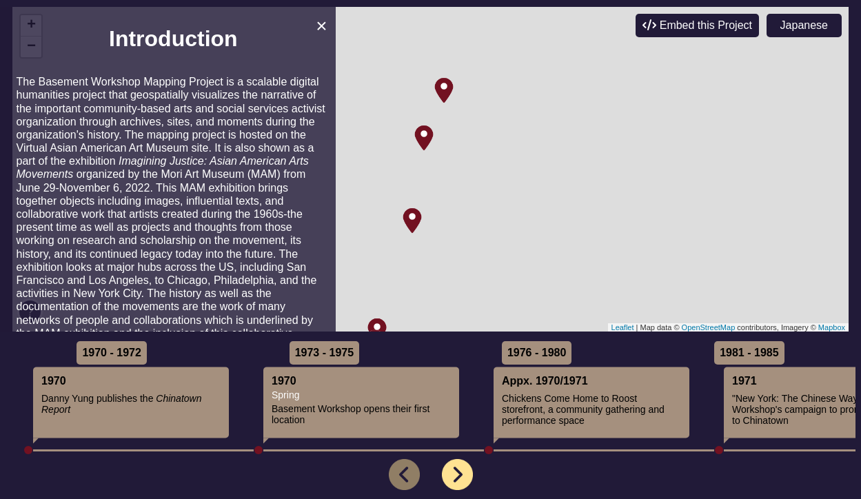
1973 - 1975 (324, 352)
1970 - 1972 (111, 352)
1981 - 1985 (749, 352)
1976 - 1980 (536, 352)
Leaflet (622, 327)
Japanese (804, 25)
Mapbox (831, 327)
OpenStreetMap (709, 327)
